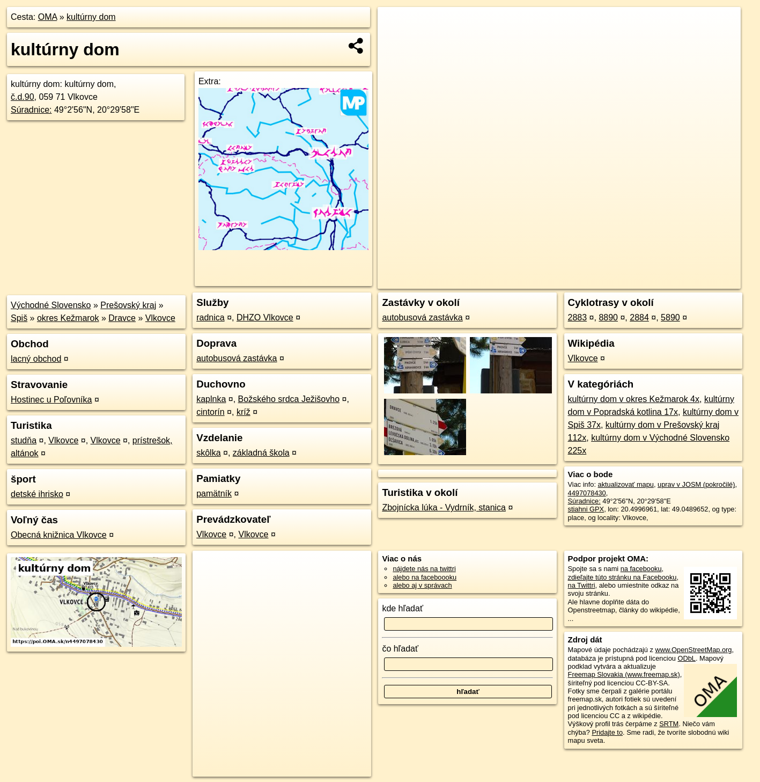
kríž (243, 411)
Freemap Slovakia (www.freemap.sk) (624, 674)
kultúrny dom (91, 16)
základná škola (261, 452)
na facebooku (641, 569)
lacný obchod (36, 358)
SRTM (668, 724)
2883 (577, 317)
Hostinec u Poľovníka (51, 399)
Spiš (19, 318)
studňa (23, 440)
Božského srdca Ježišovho (289, 399)
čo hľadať (400, 648)
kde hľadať (402, 608)
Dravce (122, 318)
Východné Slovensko (51, 305)
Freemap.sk (610, 280)
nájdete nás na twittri (424, 569)
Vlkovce (160, 318)
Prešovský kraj (128, 305)
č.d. (22, 96)
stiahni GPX (586, 509)
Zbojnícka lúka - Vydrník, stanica (444, 507)
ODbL (686, 658)
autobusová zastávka (236, 358)
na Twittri (581, 585)
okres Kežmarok (68, 318)
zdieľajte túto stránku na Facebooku (622, 577)
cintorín (210, 411)
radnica (210, 317)
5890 (670, 317)
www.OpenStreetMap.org (693, 650)
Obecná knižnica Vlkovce (59, 534)
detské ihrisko (37, 494)
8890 (608, 317)
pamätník (214, 493)
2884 (639, 317)
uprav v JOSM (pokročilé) (696, 484)
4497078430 (587, 493)
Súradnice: (31, 109)
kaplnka (211, 399)
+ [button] (396, 25)
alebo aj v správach (422, 585)
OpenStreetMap (556, 280)
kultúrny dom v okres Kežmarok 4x (633, 399)
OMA (47, 16)
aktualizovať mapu (626, 484)
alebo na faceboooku (424, 577)
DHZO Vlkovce (265, 317)
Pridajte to (607, 732)
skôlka (208, 452)
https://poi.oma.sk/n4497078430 (692, 280)
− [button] (396, 42)
